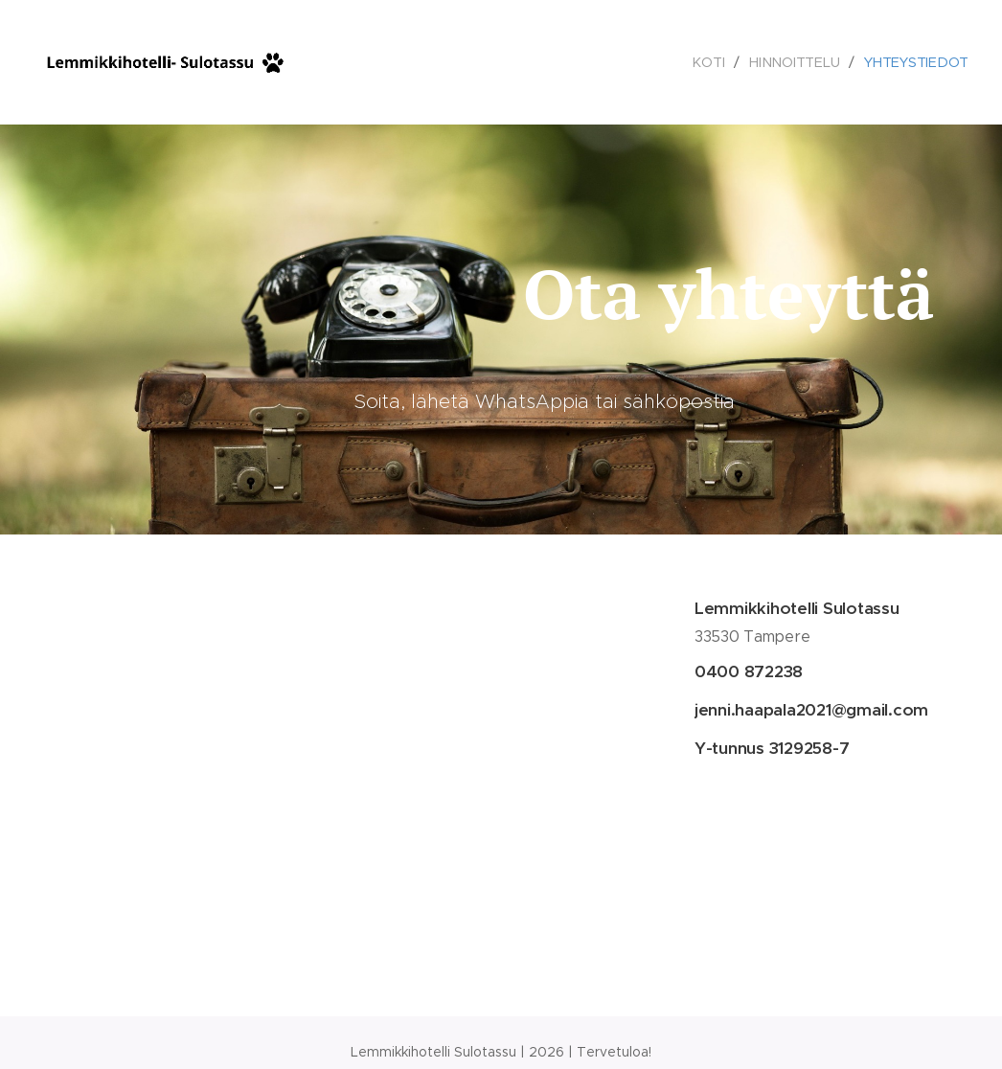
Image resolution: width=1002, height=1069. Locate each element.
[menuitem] (711, 62)
